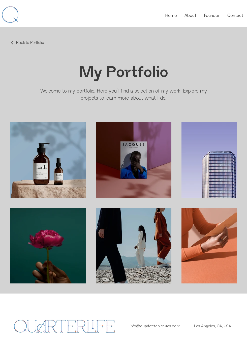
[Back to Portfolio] (27, 42)
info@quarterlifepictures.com (155, 326)
